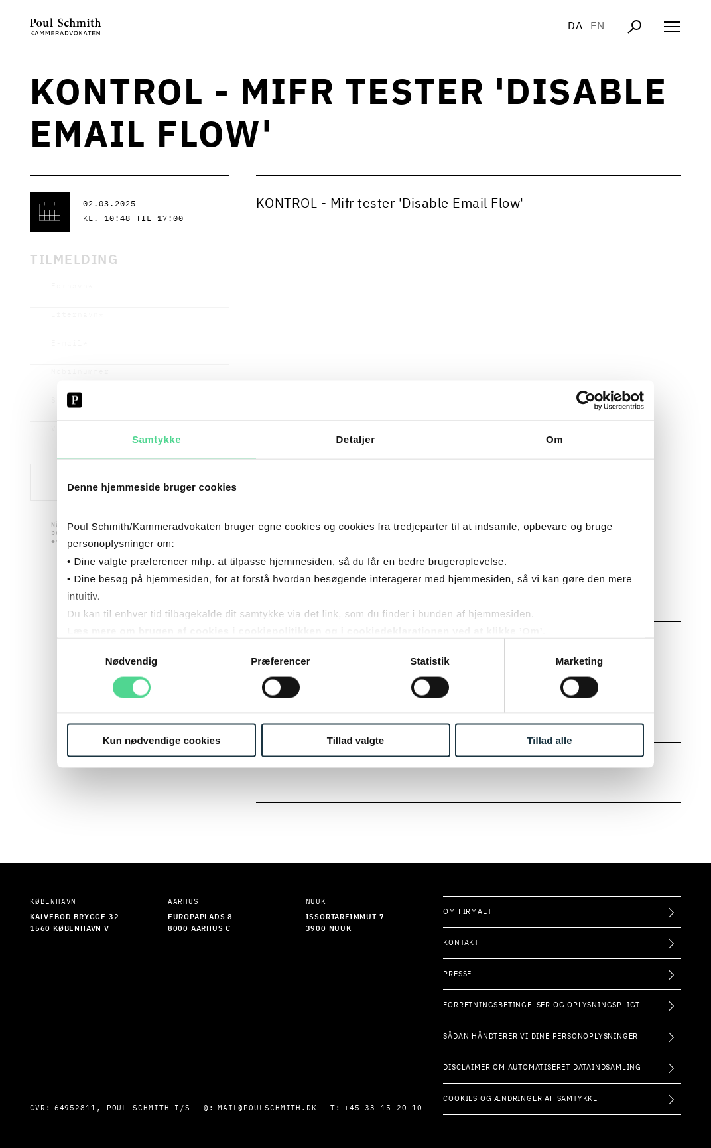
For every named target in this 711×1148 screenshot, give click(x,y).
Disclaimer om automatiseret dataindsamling (542, 1067)
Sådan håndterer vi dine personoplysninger (540, 1036)
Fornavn (72, 286)
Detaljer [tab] (355, 438)
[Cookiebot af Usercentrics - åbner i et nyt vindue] (586, 400)
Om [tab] (554, 438)
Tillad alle (549, 740)
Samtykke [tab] (156, 438)
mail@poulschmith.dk (267, 1108)
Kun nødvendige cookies (162, 740)
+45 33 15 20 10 (383, 1108)
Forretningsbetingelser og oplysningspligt (541, 1005)
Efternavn (77, 314)
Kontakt (461, 942)
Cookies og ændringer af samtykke (520, 1098)
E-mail (69, 343)
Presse (457, 974)
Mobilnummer (80, 371)
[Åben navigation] (672, 26)
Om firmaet (467, 911)
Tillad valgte (355, 740)
